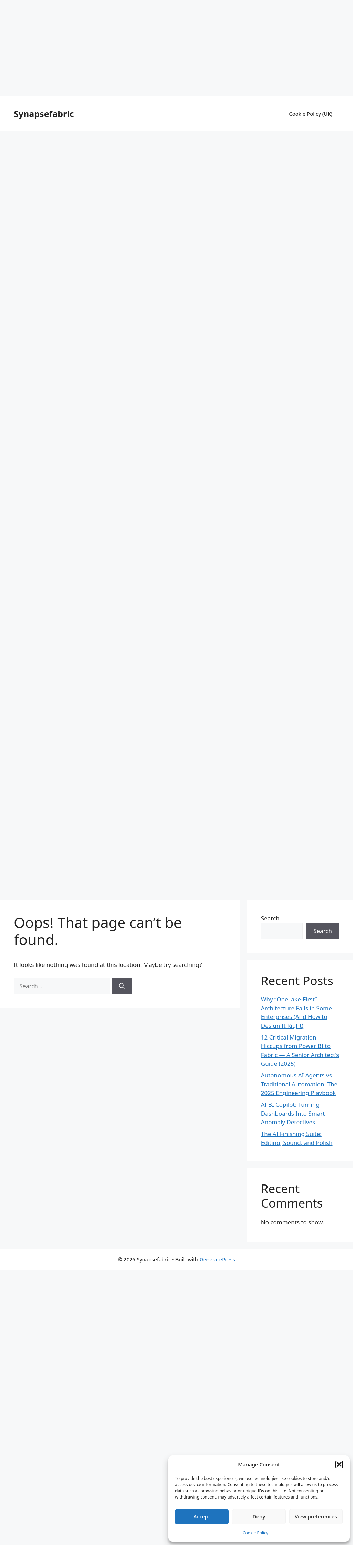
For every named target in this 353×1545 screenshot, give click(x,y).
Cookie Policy (255, 1533)
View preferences (316, 1516)
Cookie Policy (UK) (310, 113)
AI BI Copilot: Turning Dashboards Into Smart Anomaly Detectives (293, 1113)
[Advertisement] (176, 48)
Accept (202, 1516)
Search (270, 918)
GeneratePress (217, 1259)
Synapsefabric (44, 113)
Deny (259, 1516)
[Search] (122, 986)
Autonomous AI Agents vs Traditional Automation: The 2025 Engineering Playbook (299, 1084)
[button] (339, 1464)
